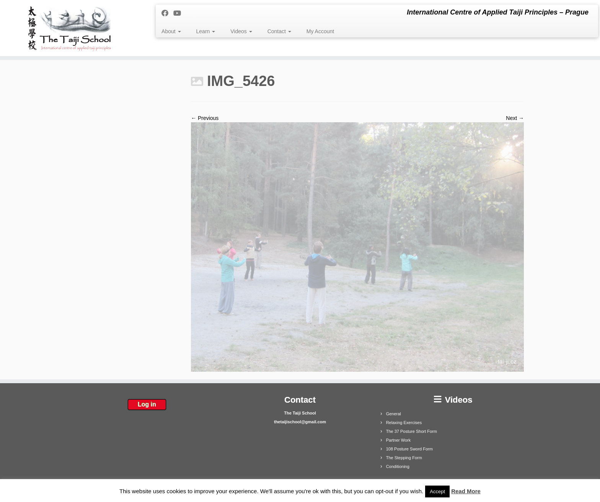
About (171, 31)
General (393, 413)
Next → (515, 118)
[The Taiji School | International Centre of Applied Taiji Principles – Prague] (69, 28)
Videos (241, 31)
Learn (205, 31)
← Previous (204, 118)
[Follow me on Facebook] (167, 13)
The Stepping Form (404, 457)
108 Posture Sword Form (409, 449)
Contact (279, 31)
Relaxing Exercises (404, 422)
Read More (466, 491)
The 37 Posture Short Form (411, 431)
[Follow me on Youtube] (179, 13)
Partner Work (398, 440)
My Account (320, 31)
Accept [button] (437, 491)
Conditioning (397, 466)
